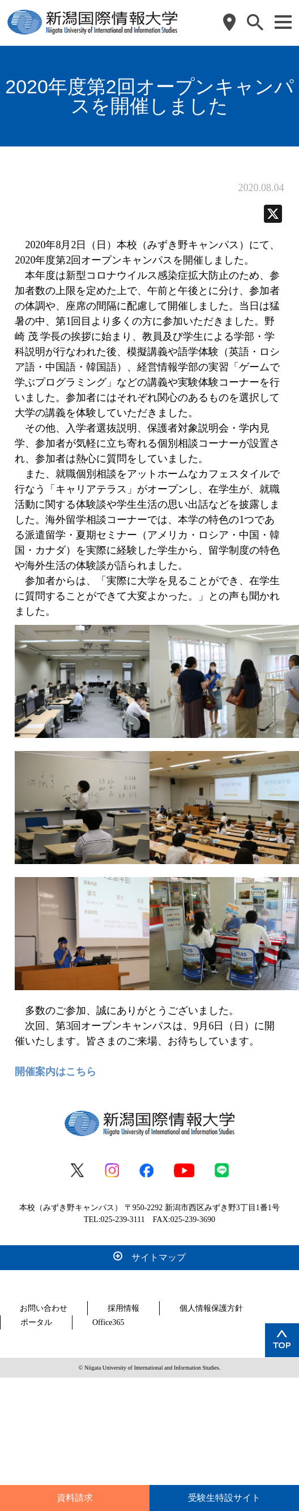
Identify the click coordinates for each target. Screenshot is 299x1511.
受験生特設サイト (224, 1498)
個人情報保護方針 (211, 1308)
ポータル (36, 1322)
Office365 (108, 1322)
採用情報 (123, 1308)
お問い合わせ (43, 1308)
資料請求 (75, 1498)
